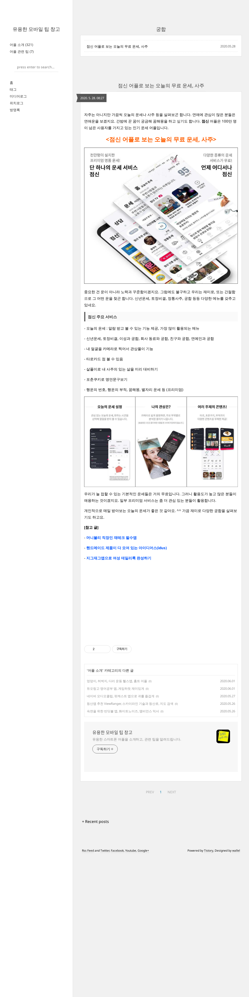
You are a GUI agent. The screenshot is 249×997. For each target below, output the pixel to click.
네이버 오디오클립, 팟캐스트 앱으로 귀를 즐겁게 (120, 836)
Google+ (143, 990)
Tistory (208, 990)
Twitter (104, 990)
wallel (236, 990)
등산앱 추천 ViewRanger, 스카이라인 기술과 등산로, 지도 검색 (130, 843)
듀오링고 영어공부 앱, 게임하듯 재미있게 (115, 828)
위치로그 (16, 103)
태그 (13, 89)
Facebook (117, 990)
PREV (150, 931)
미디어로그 (18, 96)
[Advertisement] (161, 138)
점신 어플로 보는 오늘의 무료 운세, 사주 (117, 46)
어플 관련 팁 (22, 51)
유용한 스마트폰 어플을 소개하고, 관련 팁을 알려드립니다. (136, 879)
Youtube (130, 990)
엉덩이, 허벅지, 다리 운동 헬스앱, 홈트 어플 (117, 821)
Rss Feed (88, 990)
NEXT (172, 931)
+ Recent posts (95, 961)
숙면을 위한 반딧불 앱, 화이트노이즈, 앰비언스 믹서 (123, 851)
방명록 (15, 109)
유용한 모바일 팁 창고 (36, 29)
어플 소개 (21, 44)
